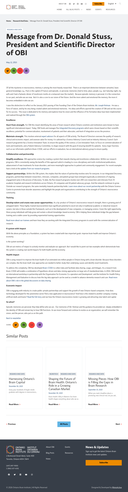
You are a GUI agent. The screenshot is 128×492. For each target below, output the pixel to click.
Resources (110, 10)
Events (98, 10)
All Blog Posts (73, 10)
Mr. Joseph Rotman (102, 106)
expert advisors (47, 137)
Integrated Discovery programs (72, 128)
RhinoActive (117, 488)
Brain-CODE (48, 268)
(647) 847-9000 (12, 466)
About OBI (62, 4)
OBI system (30, 115)
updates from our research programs (34, 169)
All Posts (64, 424)
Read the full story (34, 297)
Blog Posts (50, 453)
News (88, 10)
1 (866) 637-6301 (12, 469)
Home (59, 10)
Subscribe (98, 4)
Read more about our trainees (17, 221)
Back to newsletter (13, 318)
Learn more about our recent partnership (85, 187)
